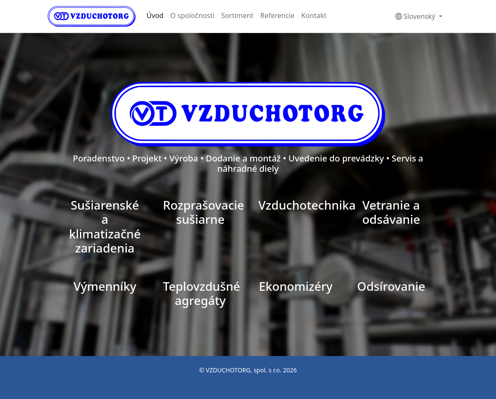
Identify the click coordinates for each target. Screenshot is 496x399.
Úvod (155, 15)
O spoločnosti (192, 15)
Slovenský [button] (416, 16)
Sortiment (237, 15)
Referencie (277, 15)
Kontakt (314, 15)
